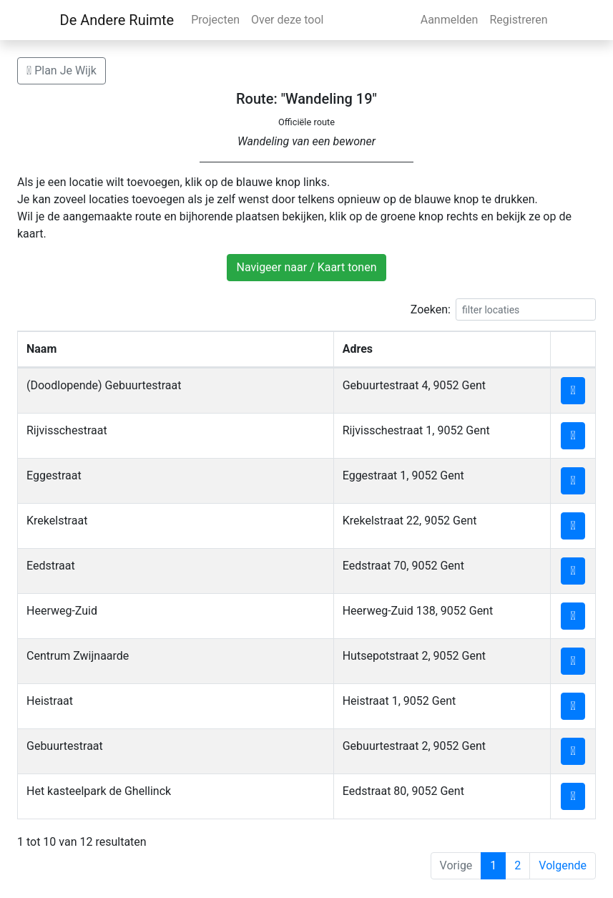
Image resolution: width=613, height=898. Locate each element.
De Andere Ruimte (117, 20)
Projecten (215, 19)
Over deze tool (287, 19)
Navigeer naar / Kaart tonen (306, 267)
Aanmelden (450, 19)
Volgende (563, 865)
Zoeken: (503, 309)
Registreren (518, 19)
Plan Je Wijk (61, 70)
